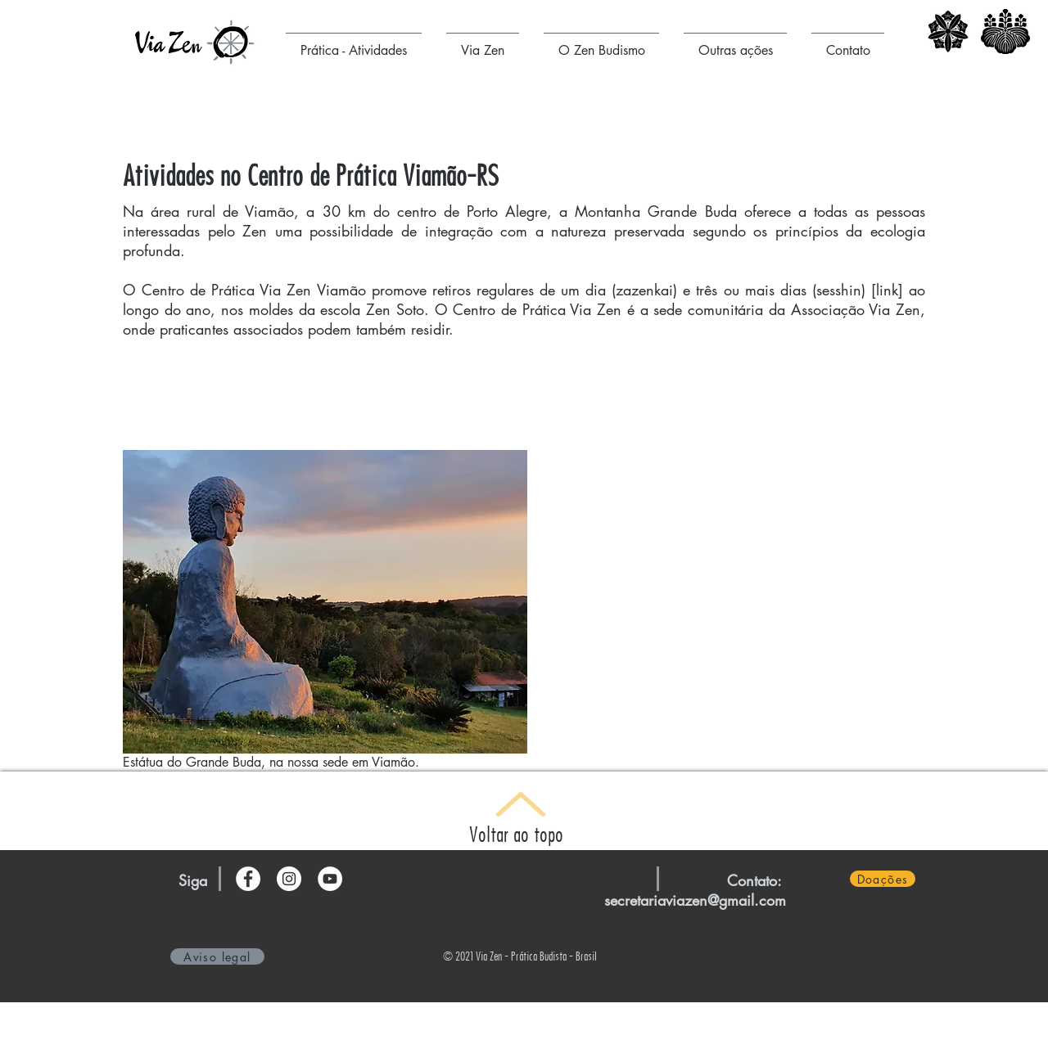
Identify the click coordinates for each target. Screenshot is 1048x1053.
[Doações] (882, 879)
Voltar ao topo (516, 834)
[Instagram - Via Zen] (289, 878)
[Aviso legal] (217, 956)
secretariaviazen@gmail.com (695, 900)
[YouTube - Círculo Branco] (330, 878)
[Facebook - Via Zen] (248, 878)
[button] (353, 43)
